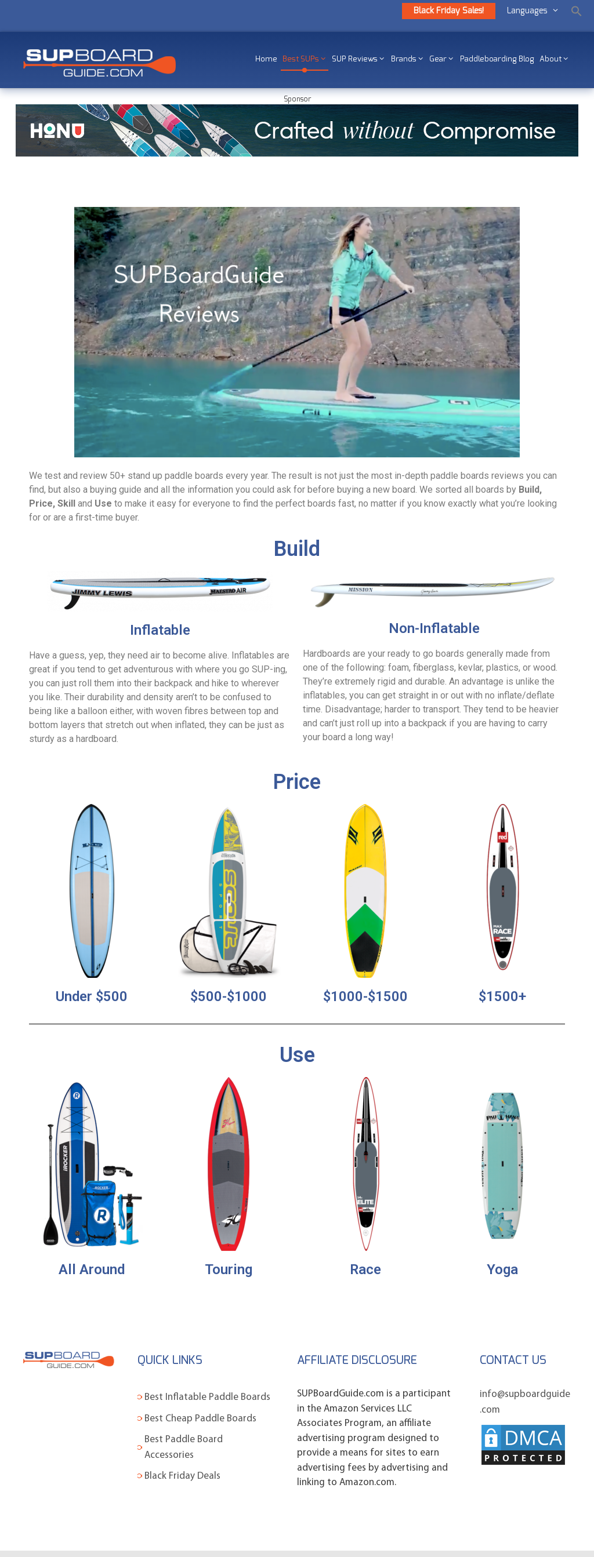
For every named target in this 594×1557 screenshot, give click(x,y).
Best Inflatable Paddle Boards (207, 1397)
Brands (408, 59)
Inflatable (160, 630)
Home (266, 59)
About (555, 59)
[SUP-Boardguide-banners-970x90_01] (297, 153)
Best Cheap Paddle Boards (200, 1419)
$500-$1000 (228, 996)
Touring (228, 1269)
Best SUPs (305, 59)
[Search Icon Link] (576, 11)
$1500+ (502, 996)
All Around (92, 1269)
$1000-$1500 (365, 996)
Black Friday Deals (182, 1476)
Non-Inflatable (434, 628)
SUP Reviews (359, 59)
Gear (442, 59)
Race (365, 1269)
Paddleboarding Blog (497, 59)
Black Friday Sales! (449, 11)
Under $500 (92, 996)
